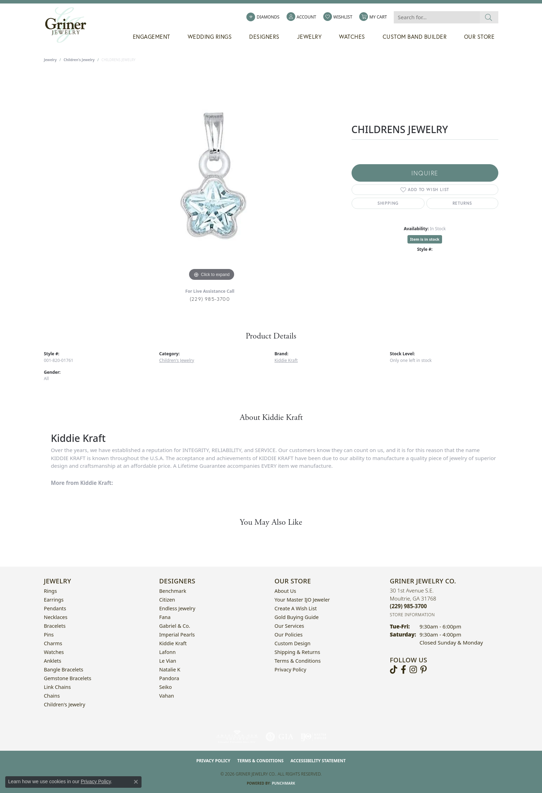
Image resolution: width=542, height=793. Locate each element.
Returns (462, 203)
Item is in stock (425, 239)
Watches (352, 36)
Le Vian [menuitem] (167, 660)
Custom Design (293, 643)
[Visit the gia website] (280, 736)
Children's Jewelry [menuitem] (64, 704)
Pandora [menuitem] (169, 678)
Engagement (151, 36)
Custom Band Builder (415, 36)
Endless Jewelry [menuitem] (177, 608)
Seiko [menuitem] (165, 687)
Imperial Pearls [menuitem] (177, 634)
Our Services (289, 626)
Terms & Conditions (298, 660)
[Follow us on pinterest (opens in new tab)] (423, 669)
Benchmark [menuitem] (172, 591)
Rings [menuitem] (50, 591)
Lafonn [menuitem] (167, 652)
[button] (301, 17)
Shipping (388, 203)
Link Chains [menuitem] (57, 687)
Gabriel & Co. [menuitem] (174, 626)
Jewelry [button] (309, 36)
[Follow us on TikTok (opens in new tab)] (393, 669)
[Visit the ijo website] (314, 736)
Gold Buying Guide (297, 617)
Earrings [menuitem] (54, 599)
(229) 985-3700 (210, 299)
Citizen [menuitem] (167, 599)
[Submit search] (488, 17)
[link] (262, 17)
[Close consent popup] (136, 782)
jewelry (50, 59)
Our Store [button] (479, 36)
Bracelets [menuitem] (55, 626)
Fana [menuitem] (165, 617)
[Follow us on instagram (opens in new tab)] (413, 669)
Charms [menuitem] (53, 643)
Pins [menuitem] (49, 634)
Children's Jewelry (79, 59)
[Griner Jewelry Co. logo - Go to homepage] (69, 25)
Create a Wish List (296, 608)
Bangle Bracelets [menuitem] (64, 669)
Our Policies (289, 634)
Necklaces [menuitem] (55, 617)
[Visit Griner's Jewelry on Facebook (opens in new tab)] (403, 669)
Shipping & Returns (297, 652)
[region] (212, 178)
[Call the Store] (408, 606)
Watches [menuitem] (54, 652)
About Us (285, 591)
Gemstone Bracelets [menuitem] (68, 678)
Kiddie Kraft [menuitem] (173, 643)
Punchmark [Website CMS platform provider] (283, 783)
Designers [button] (264, 36)
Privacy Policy (290, 669)
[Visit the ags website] (237, 736)
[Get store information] (412, 615)
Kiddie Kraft (286, 360)
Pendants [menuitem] (55, 608)
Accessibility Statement (318, 761)
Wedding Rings (210, 36)
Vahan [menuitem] (166, 695)
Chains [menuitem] (52, 695)
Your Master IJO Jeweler (302, 599)
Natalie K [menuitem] (169, 669)
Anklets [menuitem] (53, 660)
